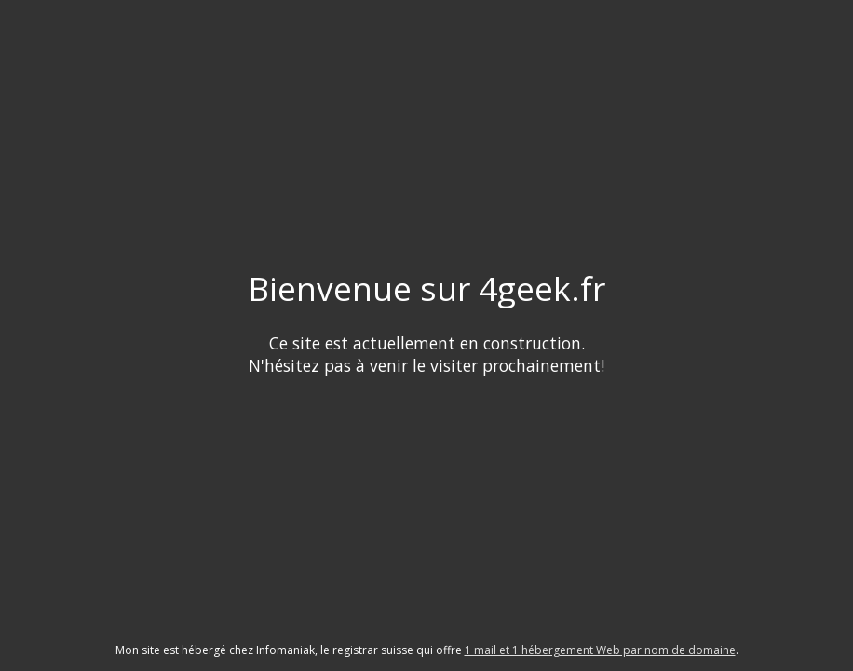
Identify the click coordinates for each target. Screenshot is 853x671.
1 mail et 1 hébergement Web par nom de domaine (600, 650)
